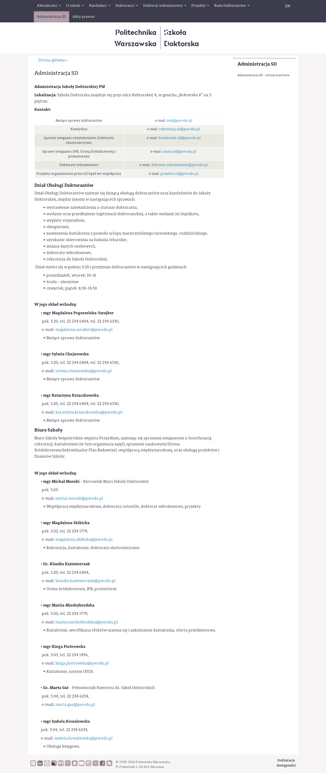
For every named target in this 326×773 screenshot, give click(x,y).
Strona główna (51, 60)
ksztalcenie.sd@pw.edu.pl (179, 138)
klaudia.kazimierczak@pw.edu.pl (85, 580)
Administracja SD (257, 64)
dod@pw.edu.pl (179, 120)
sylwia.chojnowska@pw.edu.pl (83, 370)
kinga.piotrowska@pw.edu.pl (82, 663)
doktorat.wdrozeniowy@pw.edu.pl (179, 165)
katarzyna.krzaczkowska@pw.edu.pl (88, 412)
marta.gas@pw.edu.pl (75, 704)
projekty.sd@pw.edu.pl (179, 174)
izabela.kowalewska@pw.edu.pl (83, 738)
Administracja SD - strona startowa (263, 75)
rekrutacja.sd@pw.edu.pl (179, 129)
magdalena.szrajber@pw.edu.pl (84, 329)
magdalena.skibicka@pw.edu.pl (84, 539)
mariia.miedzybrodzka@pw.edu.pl (86, 622)
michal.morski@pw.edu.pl (79, 498)
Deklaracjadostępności (286, 762)
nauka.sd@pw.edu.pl (179, 151)
